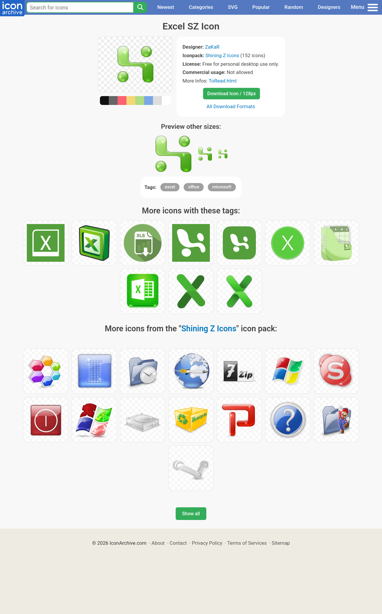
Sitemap (281, 543)
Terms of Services (247, 543)
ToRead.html (223, 81)
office (193, 187)
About (158, 543)
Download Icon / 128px (231, 93)
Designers (329, 7)
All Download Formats (231, 106)
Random (293, 7)
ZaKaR (212, 47)
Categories (201, 7)
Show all (191, 513)
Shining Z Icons (222, 55)
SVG (233, 7)
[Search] (140, 7)
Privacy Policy (207, 543)
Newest (165, 7)
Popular (261, 7)
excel (170, 187)
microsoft (221, 187)
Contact (178, 543)
